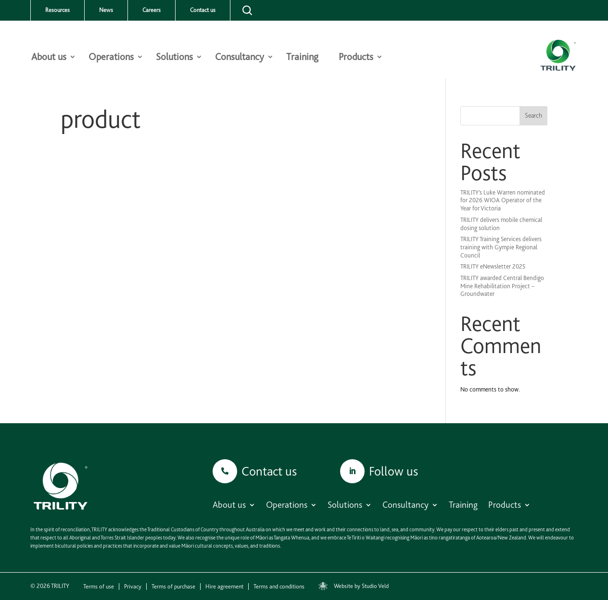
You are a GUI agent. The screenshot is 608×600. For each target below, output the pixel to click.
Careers (151, 10)
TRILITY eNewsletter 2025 (493, 266)
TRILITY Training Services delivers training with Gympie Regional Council (501, 247)
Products (356, 57)
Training (302, 57)
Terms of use (98, 586)
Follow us (393, 471)
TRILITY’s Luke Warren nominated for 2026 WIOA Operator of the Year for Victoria (502, 200)
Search (533, 115)
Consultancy (239, 57)
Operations (111, 57)
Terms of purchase (173, 586)
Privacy (132, 586)
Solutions (174, 57)
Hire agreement (224, 586)
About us (48, 57)
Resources (57, 10)
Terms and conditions (278, 586)
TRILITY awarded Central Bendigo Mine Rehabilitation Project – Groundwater (502, 286)
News (106, 10)
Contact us (202, 10)
